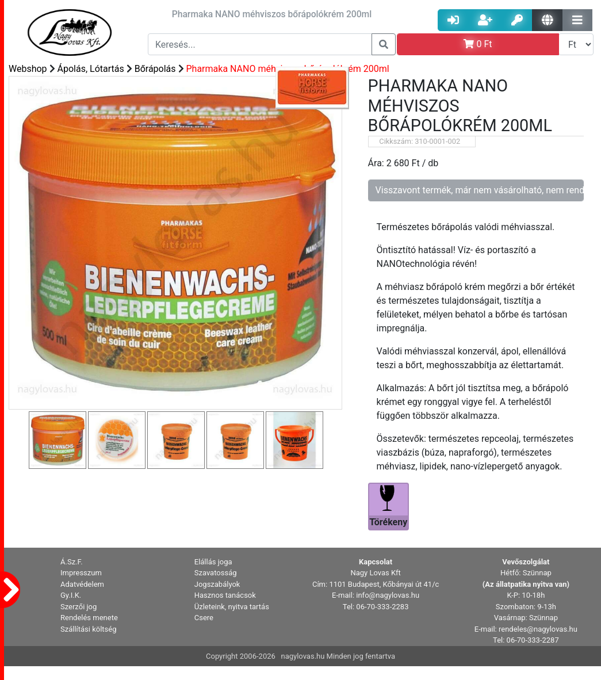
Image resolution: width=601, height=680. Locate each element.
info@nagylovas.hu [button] (387, 595)
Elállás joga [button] (213, 561)
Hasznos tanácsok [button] (225, 595)
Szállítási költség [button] (88, 629)
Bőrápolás (155, 68)
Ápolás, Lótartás (91, 68)
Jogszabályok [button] (217, 584)
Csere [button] (203, 617)
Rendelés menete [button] (89, 617)
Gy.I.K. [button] (70, 595)
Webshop (28, 68)
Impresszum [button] (81, 572)
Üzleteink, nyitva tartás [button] (231, 606)
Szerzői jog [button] (78, 606)
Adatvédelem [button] (82, 584)
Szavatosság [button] (215, 572)
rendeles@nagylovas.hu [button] (538, 629)
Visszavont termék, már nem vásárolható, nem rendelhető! (480, 190)
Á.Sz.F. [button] (71, 561)
